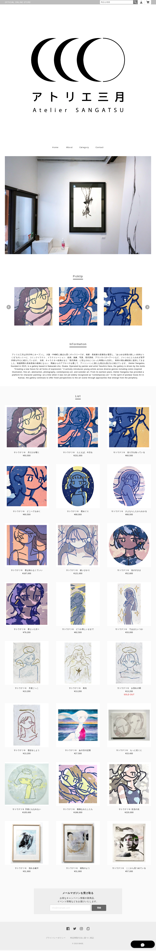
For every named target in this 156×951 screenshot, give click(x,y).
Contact (100, 148)
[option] (33, 307)
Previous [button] (8, 308)
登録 (99, 909)
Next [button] (147, 308)
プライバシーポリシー (56, 939)
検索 (135, 2)
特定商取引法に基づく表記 (82, 939)
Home (55, 148)
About (69, 148)
